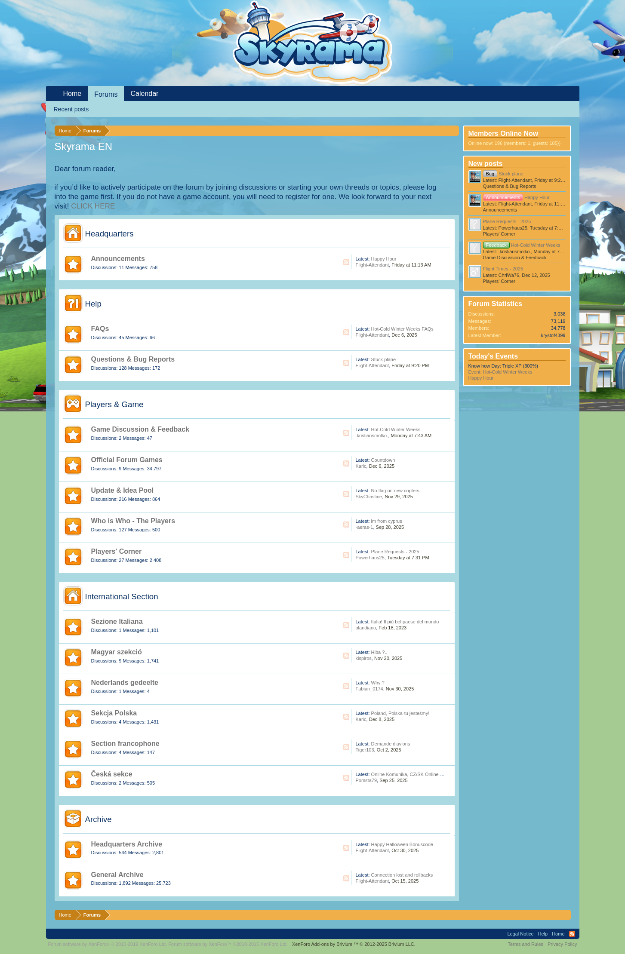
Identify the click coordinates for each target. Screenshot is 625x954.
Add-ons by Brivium (354, 944)
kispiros (364, 658)
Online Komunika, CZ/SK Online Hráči (411, 774)
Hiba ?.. (379, 652)
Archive (98, 819)
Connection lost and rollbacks (402, 874)
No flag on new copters (395, 490)
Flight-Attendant (372, 264)
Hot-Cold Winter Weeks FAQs (402, 328)
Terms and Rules (525, 944)
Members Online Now (503, 133)
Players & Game (114, 404)
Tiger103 (365, 749)
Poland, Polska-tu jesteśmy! (400, 713)
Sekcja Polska (114, 713)
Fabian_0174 (369, 688)
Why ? (378, 682)
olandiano (366, 627)
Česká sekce (111, 774)
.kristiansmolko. (372, 435)
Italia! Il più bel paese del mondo (405, 621)
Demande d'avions (390, 743)
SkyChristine (369, 496)
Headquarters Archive (127, 844)
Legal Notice (520, 933)
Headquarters (109, 233)
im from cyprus (386, 521)
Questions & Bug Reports (133, 359)
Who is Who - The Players (133, 521)
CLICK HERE (93, 206)
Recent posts (71, 109)
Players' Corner (116, 551)
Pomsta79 (366, 780)
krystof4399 (553, 335)
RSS (346, 262)
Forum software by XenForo (107, 944)
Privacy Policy (562, 944)
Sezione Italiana (117, 621)
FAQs (100, 328)
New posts (485, 163)
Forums (105, 94)
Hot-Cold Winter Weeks (396, 429)
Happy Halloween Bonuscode (402, 844)
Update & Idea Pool (122, 490)
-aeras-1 (364, 527)
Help (93, 303)
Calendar (144, 93)
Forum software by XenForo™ (228, 944)
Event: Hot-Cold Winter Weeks (500, 371)
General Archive (117, 874)
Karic (361, 466)
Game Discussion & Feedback (140, 429)
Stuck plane (383, 359)
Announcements (118, 258)
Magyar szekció (116, 652)
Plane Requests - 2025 (395, 551)
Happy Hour (384, 258)
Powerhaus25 (370, 557)
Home (72, 93)
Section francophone (125, 743)
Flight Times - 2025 (503, 268)
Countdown (383, 460)
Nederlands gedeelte (125, 682)
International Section (121, 596)
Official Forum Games (127, 459)
